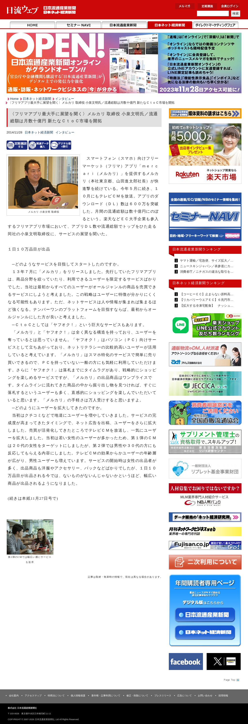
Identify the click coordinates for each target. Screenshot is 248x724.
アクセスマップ (33, 695)
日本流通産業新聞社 (42, 10)
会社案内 (14, 695)
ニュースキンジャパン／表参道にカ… (206, 266)
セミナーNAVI (78, 25)
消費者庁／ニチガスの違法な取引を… (206, 271)
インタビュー (64, 99)
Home (32, 25)
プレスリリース (162, 695)
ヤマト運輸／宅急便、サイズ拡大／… (206, 260)
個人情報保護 (78, 695)
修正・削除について (137, 695)
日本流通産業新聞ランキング (196, 249)
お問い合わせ (205, 695)
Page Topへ (231, 680)
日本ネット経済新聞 (170, 25)
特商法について (56, 695)
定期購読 (207, 6)
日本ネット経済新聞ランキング (198, 283)
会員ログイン (230, 6)
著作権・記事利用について (105, 695)
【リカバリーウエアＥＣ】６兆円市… (206, 300)
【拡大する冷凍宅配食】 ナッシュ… (206, 305)
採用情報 (223, 695)
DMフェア (215, 25)
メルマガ (184, 6)
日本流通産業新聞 (124, 25)
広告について (184, 695)
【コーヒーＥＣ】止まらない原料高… (206, 294)
